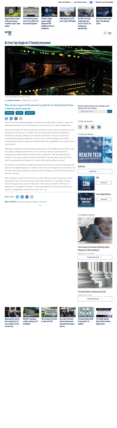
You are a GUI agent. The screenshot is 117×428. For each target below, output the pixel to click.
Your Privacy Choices (83, 2)
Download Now (95, 257)
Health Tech (81, 166)
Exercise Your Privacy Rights (104, 2)
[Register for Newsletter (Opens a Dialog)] (109, 111)
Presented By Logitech (86, 253)
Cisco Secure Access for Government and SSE (92, 291)
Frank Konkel (13, 100)
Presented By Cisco (85, 295)
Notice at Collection (64, 2)
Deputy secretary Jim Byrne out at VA (32, 201)
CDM (97, 177)
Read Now (95, 171)
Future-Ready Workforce (103, 194)
